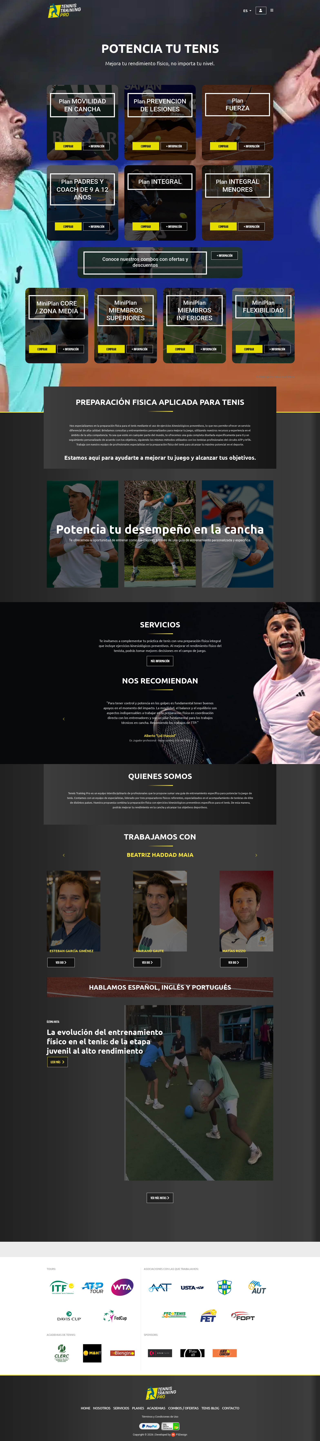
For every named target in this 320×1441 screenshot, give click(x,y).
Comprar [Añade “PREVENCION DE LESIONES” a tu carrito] (146, 146)
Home (85, 1408)
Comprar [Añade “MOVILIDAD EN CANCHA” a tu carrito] (68, 146)
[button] (64, 719)
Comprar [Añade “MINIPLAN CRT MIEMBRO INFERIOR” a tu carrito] (180, 349)
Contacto (230, 1408)
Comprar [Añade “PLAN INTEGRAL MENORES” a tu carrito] (223, 226)
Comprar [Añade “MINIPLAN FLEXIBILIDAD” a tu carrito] (249, 349)
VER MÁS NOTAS (160, 1198)
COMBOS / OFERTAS (183, 1408)
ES (245, 10)
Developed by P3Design (171, 1434)
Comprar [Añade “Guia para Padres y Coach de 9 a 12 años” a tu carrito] (68, 226)
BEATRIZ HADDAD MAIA (160, 854)
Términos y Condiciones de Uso (160, 1416)
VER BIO (61, 962)
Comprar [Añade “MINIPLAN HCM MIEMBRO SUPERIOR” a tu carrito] (111, 349)
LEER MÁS (57, 1062)
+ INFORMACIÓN (96, 146)
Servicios (121, 1408)
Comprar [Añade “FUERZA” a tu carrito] (223, 146)
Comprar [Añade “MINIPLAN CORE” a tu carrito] (42, 349)
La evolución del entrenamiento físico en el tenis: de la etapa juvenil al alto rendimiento (105, 1041)
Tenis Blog (210, 1408)
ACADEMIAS (156, 1408)
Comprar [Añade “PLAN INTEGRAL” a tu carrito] (146, 226)
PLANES (138, 1408)
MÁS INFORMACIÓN (160, 661)
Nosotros (101, 1408)
